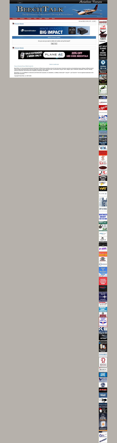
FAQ (35, 18)
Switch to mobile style (54, 64)
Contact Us (30, 66)
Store (53, 18)
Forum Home (19, 24)
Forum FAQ (25, 66)
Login (40, 18)
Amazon (22, 18)
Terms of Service (18, 66)
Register (47, 18)
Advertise (14, 18)
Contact (29, 18)
